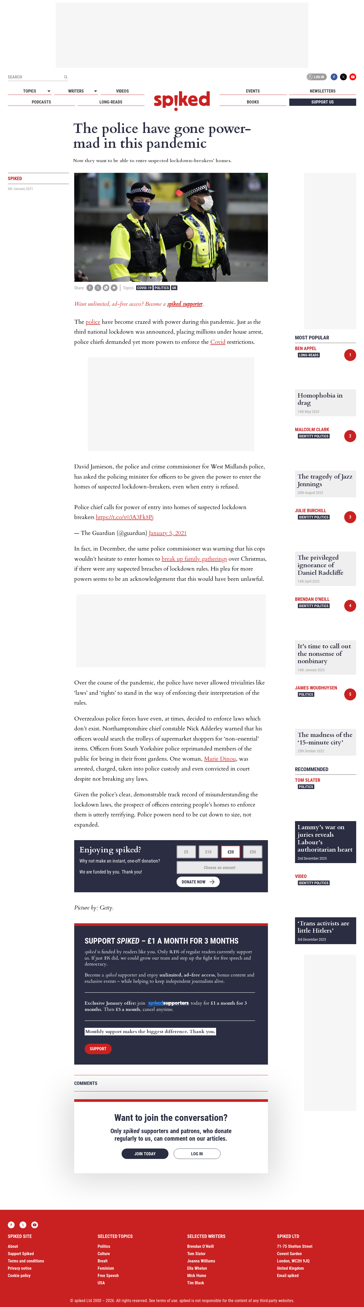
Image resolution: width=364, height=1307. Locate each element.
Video (301, 876)
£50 (253, 852)
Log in (315, 77)
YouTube (352, 77)
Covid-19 (144, 288)
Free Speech (108, 1275)
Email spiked (288, 1275)
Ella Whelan (197, 1268)
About (13, 1246)
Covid (217, 342)
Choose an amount (219, 867)
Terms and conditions (26, 1261)
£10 (208, 852)
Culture (104, 1253)
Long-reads (110, 102)
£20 (231, 852)
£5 (186, 852)
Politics (162, 288)
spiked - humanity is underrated (182, 101)
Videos (122, 91)
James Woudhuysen (316, 688)
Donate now (193, 882)
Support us (322, 102)
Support (98, 1048)
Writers (76, 91)
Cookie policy (19, 1275)
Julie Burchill (310, 510)
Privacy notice (20, 1268)
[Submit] (66, 77)
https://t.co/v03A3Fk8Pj (125, 517)
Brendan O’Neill (200, 1246)
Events (253, 91)
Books (253, 102)
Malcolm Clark (312, 429)
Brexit (103, 1261)
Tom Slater (307, 780)
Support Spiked (21, 1253)
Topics (29, 91)
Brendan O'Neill (312, 599)
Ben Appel (306, 348)
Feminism (106, 1268)
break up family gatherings (194, 559)
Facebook (334, 77)
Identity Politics (314, 436)
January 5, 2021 (168, 533)
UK (174, 288)
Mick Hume (196, 1275)
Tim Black (195, 1282)
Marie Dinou (220, 759)
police (93, 322)
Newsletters (323, 91)
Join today (145, 1153)
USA (101, 1282)
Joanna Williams (201, 1261)
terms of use (166, 1300)
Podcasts (41, 102)
